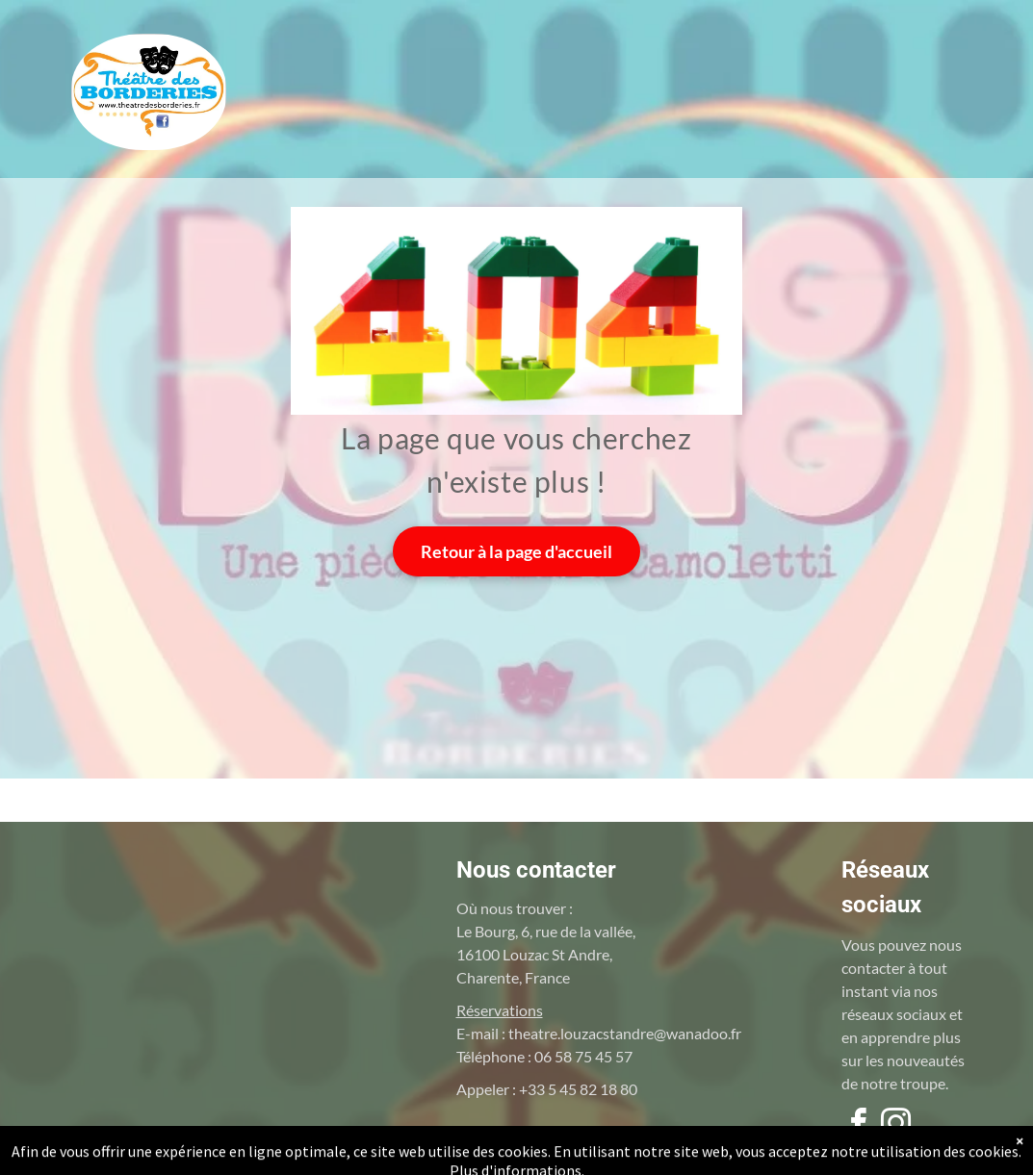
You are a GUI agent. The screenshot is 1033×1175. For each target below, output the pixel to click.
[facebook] (858, 1126)
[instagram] (896, 1126)
